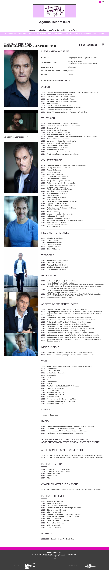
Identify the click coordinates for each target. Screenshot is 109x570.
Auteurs (77, 33)
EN (103, 1)
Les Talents (54, 30)
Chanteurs (68, 33)
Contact (92, 45)
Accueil (32, 30)
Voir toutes (16, 137)
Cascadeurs (86, 33)
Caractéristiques (55, 80)
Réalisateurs (41, 33)
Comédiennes (10, 33)
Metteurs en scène (55, 33)
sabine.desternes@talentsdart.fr (54, 556)
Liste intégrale (98, 33)
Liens (82, 45)
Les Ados (31, 33)
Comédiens (22, 33)
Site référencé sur (24, 566)
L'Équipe (42, 30)
